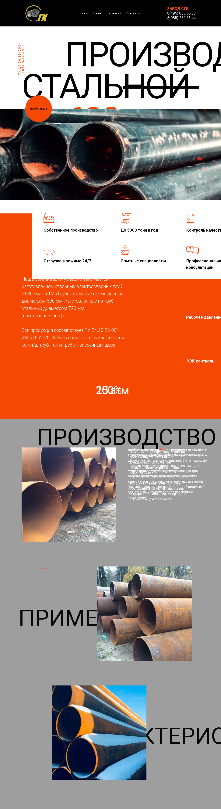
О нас (85, 13)
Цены (97, 13)
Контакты (133, 13)
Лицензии (113, 13)
